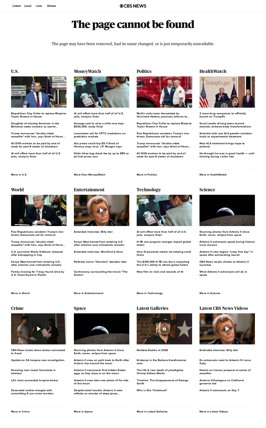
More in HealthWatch (213, 174)
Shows (51, 5)
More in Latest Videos (214, 411)
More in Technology (150, 293)
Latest (17, 5)
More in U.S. (19, 174)
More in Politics (147, 174)
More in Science (210, 293)
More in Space (83, 411)
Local (27, 5)
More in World (20, 293)
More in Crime (20, 411)
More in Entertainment (88, 293)
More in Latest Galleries (152, 411)
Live (39, 6)
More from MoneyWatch (89, 174)
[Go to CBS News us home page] (133, 6)
